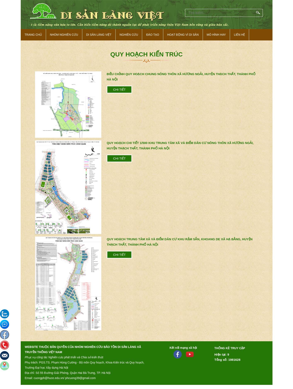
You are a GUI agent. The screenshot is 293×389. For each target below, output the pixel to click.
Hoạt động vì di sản (183, 34)
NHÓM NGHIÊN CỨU (64, 34)
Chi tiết (119, 89)
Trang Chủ (33, 34)
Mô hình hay (216, 34)
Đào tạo (152, 34)
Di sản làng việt (98, 34)
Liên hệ (239, 34)
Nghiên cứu (129, 34)
